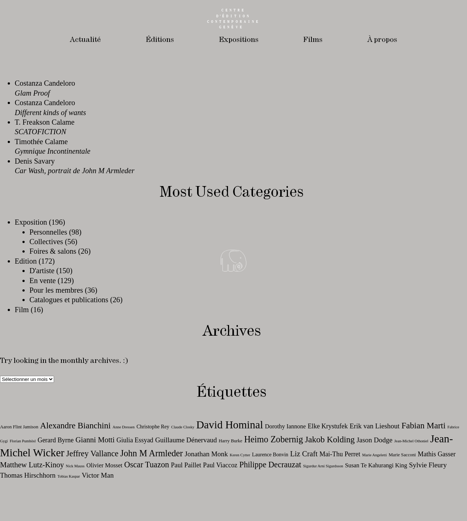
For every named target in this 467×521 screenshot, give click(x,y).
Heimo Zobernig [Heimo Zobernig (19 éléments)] (273, 439)
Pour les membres (56, 290)
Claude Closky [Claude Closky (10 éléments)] (183, 427)
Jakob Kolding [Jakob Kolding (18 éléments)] (329, 439)
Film (22, 310)
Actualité (84, 40)
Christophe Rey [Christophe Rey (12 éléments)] (152, 426)
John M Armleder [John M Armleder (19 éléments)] (151, 453)
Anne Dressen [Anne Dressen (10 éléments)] (124, 427)
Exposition (31, 222)
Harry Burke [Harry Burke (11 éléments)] (230, 440)
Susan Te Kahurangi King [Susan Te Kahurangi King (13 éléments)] (376, 465)
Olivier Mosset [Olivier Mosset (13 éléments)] (104, 465)
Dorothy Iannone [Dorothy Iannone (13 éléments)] (285, 426)
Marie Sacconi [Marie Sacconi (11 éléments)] (402, 454)
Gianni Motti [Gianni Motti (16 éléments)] (94, 440)
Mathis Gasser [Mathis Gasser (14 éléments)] (437, 454)
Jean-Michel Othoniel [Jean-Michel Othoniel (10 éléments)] (411, 441)
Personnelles (48, 232)
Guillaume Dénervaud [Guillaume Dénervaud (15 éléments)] (186, 440)
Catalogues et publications (68, 300)
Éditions (159, 40)
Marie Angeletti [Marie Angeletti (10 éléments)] (374, 455)
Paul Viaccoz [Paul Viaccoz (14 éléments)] (220, 465)
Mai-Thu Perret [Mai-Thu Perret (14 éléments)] (340, 454)
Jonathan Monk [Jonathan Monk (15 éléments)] (206, 454)
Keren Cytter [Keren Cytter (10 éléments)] (240, 455)
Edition (26, 261)
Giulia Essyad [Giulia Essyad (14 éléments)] (135, 440)
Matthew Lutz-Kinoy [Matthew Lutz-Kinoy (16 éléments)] (32, 465)
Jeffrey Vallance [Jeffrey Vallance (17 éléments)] (92, 453)
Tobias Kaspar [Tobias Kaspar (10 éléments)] (68, 476)
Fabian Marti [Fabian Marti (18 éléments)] (424, 425)
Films (312, 40)
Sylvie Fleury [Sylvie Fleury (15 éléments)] (428, 465)
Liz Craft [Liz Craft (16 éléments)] (304, 454)
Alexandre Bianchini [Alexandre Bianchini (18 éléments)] (75, 425)
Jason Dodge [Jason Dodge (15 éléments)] (374, 440)
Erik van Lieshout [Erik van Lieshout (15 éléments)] (375, 426)
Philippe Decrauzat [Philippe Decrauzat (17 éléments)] (270, 464)
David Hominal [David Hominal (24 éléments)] (229, 425)
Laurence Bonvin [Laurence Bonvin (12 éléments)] (270, 454)
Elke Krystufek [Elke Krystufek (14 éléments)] (328, 426)
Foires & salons (52, 251)
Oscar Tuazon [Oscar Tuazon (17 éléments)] (146, 464)
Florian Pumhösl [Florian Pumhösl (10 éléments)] (23, 441)
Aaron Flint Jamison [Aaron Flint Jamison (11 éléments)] (19, 426)
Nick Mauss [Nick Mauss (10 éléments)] (75, 466)
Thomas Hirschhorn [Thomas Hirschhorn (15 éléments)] (28, 475)
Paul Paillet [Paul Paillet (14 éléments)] (186, 465)
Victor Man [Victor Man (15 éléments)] (98, 475)
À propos (382, 40)
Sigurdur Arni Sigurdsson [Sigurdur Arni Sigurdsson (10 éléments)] (323, 466)
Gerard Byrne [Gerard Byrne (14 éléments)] (56, 440)
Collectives (46, 242)
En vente (42, 280)
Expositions (238, 40)
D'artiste (41, 271)
